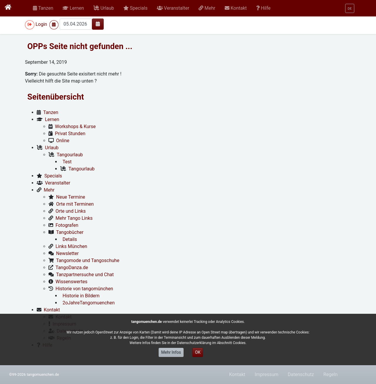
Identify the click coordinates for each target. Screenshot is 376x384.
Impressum (266, 374)
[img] (98, 23)
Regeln (330, 374)
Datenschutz (301, 374)
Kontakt (237, 374)
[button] (73, 8)
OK (197, 352)
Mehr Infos (171, 352)
